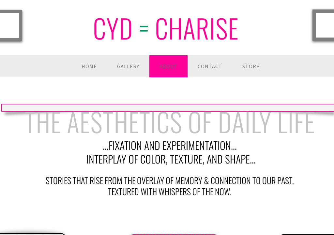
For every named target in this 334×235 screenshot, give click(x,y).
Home (89, 66)
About (168, 66)
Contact (210, 66)
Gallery (128, 66)
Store (251, 66)
